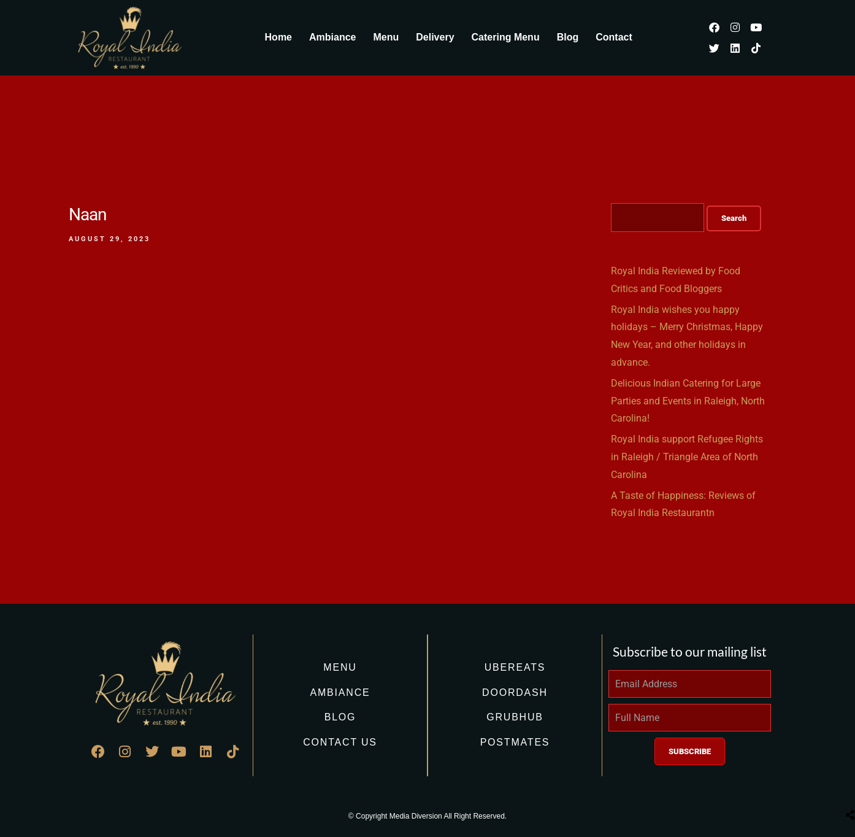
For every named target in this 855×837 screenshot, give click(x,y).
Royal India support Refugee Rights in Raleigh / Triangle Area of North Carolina (687, 456)
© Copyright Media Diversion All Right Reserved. (427, 816)
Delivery (435, 37)
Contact (614, 37)
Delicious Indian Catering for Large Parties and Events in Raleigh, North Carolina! (688, 401)
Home (278, 37)
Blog (568, 37)
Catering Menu (506, 37)
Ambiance (332, 37)
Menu (386, 37)
